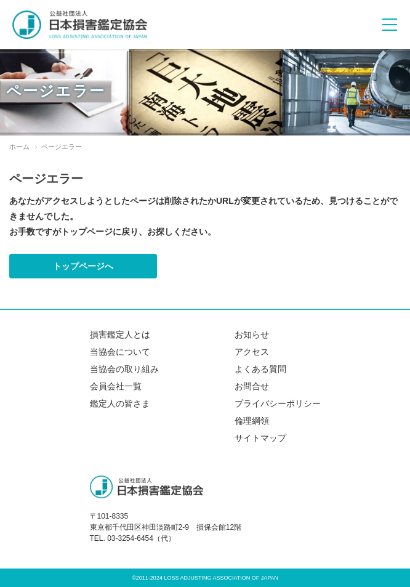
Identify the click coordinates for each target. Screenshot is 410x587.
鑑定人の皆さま (120, 403)
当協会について (120, 352)
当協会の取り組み (124, 369)
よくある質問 (260, 369)
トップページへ (83, 266)
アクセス (252, 352)
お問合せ (252, 386)
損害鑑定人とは (120, 334)
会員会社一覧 (116, 386)
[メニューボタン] (389, 24)
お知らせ (252, 334)
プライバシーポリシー (278, 403)
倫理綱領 (252, 421)
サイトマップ (260, 438)
